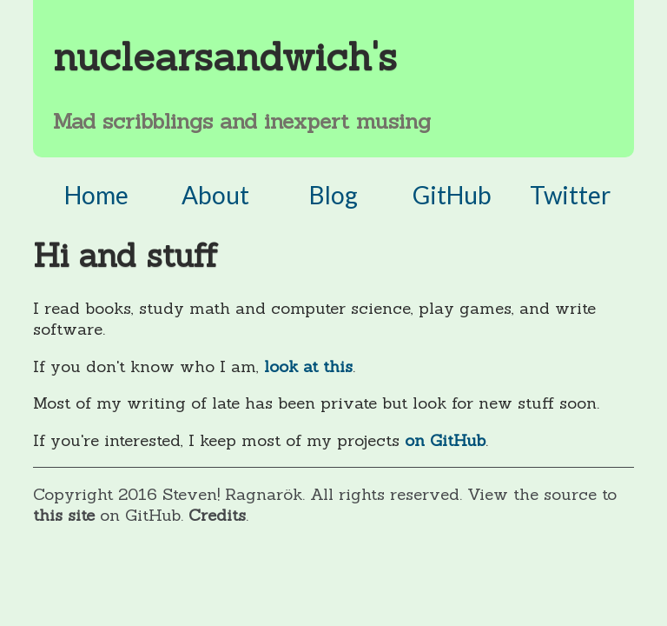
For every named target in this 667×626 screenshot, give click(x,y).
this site (66, 514)
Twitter (570, 195)
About (215, 195)
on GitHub (445, 440)
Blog (333, 195)
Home (96, 195)
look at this (308, 366)
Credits (217, 514)
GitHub (452, 195)
